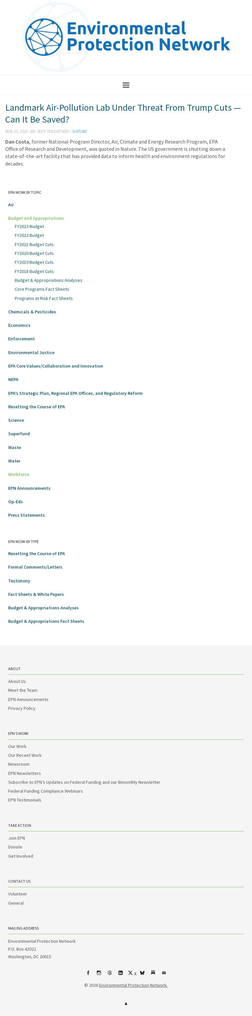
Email (164, 975)
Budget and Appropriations (36, 218)
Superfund (19, 434)
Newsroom (19, 764)
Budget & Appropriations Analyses (48, 280)
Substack (153, 975)
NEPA (13, 379)
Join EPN (16, 838)
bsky (142, 975)
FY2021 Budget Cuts (34, 244)
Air (11, 205)
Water (14, 461)
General (16, 903)
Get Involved (20, 856)
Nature (79, 131)
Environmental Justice (31, 352)
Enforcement (21, 339)
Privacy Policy (21, 708)
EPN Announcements (29, 488)
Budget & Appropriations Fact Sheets (46, 621)
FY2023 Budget (29, 226)
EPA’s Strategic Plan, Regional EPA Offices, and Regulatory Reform (75, 393)
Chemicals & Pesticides (32, 312)
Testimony (19, 581)
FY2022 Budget (29, 235)
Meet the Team (22, 690)
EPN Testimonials (24, 800)
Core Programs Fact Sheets (42, 289)
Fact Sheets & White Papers (36, 594)
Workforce (18, 474)
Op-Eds (15, 502)
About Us (17, 681)
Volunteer (17, 894)
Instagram (99, 975)
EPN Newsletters (24, 773)
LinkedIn (121, 975)
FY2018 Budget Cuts (34, 271)
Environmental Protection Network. (133, 985)
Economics (19, 325)
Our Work (17, 746)
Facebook (88, 975)
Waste (14, 447)
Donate (15, 847)
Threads (110, 975)
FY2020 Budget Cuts (34, 253)
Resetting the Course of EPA (36, 407)
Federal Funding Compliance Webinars (45, 791)
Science (16, 420)
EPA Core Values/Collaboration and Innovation (55, 366)
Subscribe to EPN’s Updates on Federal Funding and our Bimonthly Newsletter (84, 782)
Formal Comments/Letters (35, 567)
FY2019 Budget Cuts (34, 262)
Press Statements (26, 515)
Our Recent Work (25, 755)
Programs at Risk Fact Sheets (44, 298)
